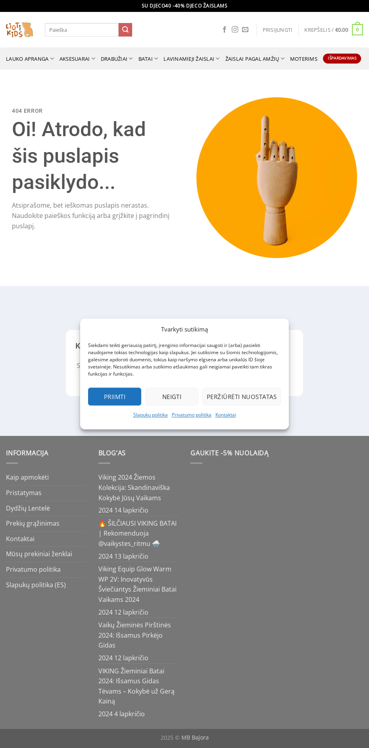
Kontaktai (225, 414)
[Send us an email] (245, 29)
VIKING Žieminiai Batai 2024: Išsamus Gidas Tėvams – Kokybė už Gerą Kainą (136, 686)
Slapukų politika (150, 414)
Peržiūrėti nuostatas (242, 397)
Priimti (114, 397)
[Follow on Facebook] (224, 29)
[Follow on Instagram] (235, 29)
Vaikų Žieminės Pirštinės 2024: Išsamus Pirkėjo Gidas (134, 635)
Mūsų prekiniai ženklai (39, 553)
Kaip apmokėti (27, 477)
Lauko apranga (30, 58)
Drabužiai (117, 58)
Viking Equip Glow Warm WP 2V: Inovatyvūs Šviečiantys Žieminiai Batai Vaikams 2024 (137, 584)
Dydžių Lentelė (28, 508)
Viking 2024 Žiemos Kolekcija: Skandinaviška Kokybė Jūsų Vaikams (134, 487)
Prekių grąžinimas (33, 523)
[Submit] (125, 30)
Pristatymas (24, 492)
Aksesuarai (77, 58)
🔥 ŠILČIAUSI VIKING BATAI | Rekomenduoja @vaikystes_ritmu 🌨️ (137, 533)
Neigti (172, 397)
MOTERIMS (303, 58)
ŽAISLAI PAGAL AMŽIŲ (254, 58)
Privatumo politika (191, 414)
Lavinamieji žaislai (191, 58)
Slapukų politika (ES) (36, 584)
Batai (148, 58)
